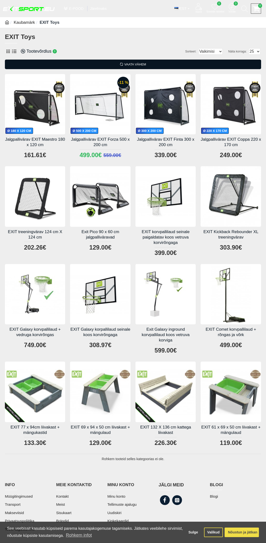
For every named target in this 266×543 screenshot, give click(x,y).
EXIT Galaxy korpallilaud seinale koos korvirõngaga (100, 332)
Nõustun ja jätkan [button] (242, 532)
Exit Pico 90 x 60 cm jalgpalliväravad (100, 234)
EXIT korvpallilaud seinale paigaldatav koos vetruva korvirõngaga (166, 237)
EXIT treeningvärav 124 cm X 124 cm (35, 234)
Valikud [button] (213, 532)
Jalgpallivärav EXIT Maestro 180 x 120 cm (35, 142)
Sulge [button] (193, 532)
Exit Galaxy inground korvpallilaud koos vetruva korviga (166, 334)
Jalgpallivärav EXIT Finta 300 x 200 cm (165, 142)
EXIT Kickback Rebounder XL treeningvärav (230, 234)
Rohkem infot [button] (79, 535)
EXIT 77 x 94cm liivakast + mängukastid (35, 430)
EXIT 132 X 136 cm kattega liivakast (165, 430)
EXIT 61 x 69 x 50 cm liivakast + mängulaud (231, 430)
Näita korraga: (239, 51)
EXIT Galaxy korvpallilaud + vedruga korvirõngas (35, 332)
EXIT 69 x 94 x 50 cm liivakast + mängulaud (100, 430)
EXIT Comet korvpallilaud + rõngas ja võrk (231, 332)
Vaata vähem (135, 64)
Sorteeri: (186, 51)
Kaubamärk (24, 22)
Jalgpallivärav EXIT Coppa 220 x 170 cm (231, 142)
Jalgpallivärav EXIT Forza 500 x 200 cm (100, 142)
